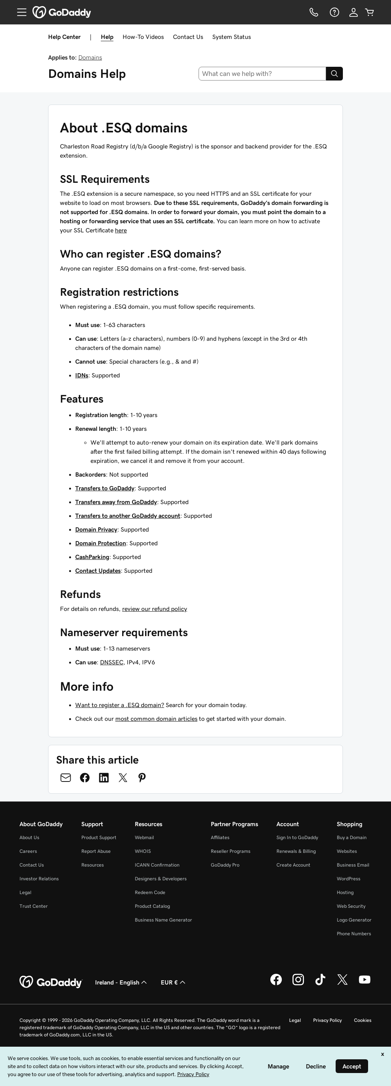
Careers (28, 851)
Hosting (345, 892)
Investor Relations (39, 878)
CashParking (92, 557)
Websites (347, 851)
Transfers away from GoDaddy (116, 502)
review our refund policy (154, 609)
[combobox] (262, 73)
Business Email (353, 864)
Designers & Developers (161, 878)
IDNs (81, 375)
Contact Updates (98, 570)
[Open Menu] (19, 12)
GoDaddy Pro (225, 864)
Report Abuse (96, 851)
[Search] (334, 74)
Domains (90, 57)
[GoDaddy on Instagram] (298, 984)
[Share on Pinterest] (142, 778)
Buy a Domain (352, 837)
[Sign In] (353, 12)
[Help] (333, 12)
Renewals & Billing (296, 851)
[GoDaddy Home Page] (51, 982)
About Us (29, 837)
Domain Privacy (96, 529)
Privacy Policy (327, 1020)
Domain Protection (100, 543)
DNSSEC (111, 662)
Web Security (351, 906)
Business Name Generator (163, 919)
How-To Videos (143, 37)
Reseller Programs (230, 851)
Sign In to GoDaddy (297, 837)
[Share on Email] (65, 778)
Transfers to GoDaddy (104, 488)
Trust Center (33, 906)
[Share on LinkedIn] (103, 778)
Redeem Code (150, 892)
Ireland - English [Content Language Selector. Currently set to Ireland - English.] (122, 982)
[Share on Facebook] (84, 778)
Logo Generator (354, 919)
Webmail (144, 837)
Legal (25, 892)
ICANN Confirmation (157, 864)
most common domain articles (156, 718)
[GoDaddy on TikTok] (320, 984)
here (121, 230)
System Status (231, 37)
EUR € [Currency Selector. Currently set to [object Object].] (174, 982)
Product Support (98, 837)
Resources (92, 864)
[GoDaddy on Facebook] (276, 984)
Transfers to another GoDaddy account (127, 515)
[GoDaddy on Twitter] (342, 984)
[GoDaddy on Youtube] (365, 984)
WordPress (348, 878)
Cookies (363, 1020)
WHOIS (143, 851)
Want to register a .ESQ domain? (119, 705)
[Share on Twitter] (122, 778)
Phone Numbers (354, 933)
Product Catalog (152, 906)
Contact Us (188, 37)
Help (107, 37)
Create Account (293, 864)
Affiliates (220, 837)
